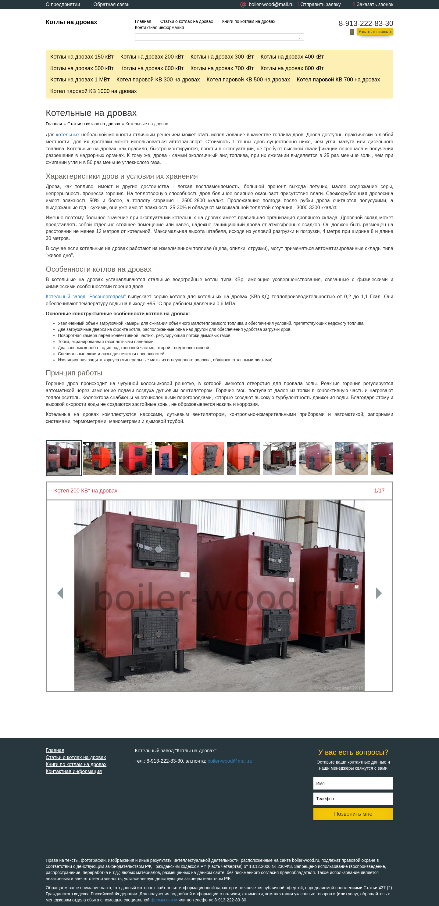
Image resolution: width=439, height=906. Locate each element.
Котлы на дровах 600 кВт (152, 68)
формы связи (164, 899)
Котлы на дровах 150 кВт (82, 57)
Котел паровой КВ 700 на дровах (338, 80)
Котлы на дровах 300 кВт (222, 57)
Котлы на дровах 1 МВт (80, 80)
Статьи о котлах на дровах (186, 21)
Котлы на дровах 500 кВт (82, 68)
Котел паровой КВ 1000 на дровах (93, 91)
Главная (143, 21)
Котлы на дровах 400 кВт (292, 57)
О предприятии (63, 4)
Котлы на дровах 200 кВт (152, 57)
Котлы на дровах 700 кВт (222, 68)
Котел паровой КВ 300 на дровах (158, 80)
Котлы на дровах (71, 22)
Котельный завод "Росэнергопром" (86, 296)
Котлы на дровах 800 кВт (292, 68)
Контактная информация (159, 27)
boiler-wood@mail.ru (230, 761)
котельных (68, 134)
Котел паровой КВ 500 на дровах (248, 80)
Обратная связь (112, 4)
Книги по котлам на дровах (248, 21)
